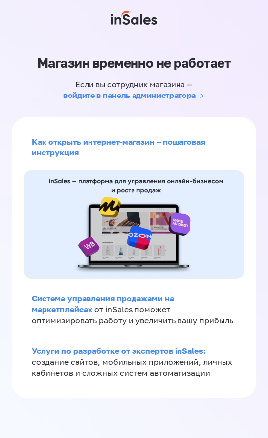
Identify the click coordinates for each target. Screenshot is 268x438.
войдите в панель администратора (129, 95)
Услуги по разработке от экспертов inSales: (119, 351)
